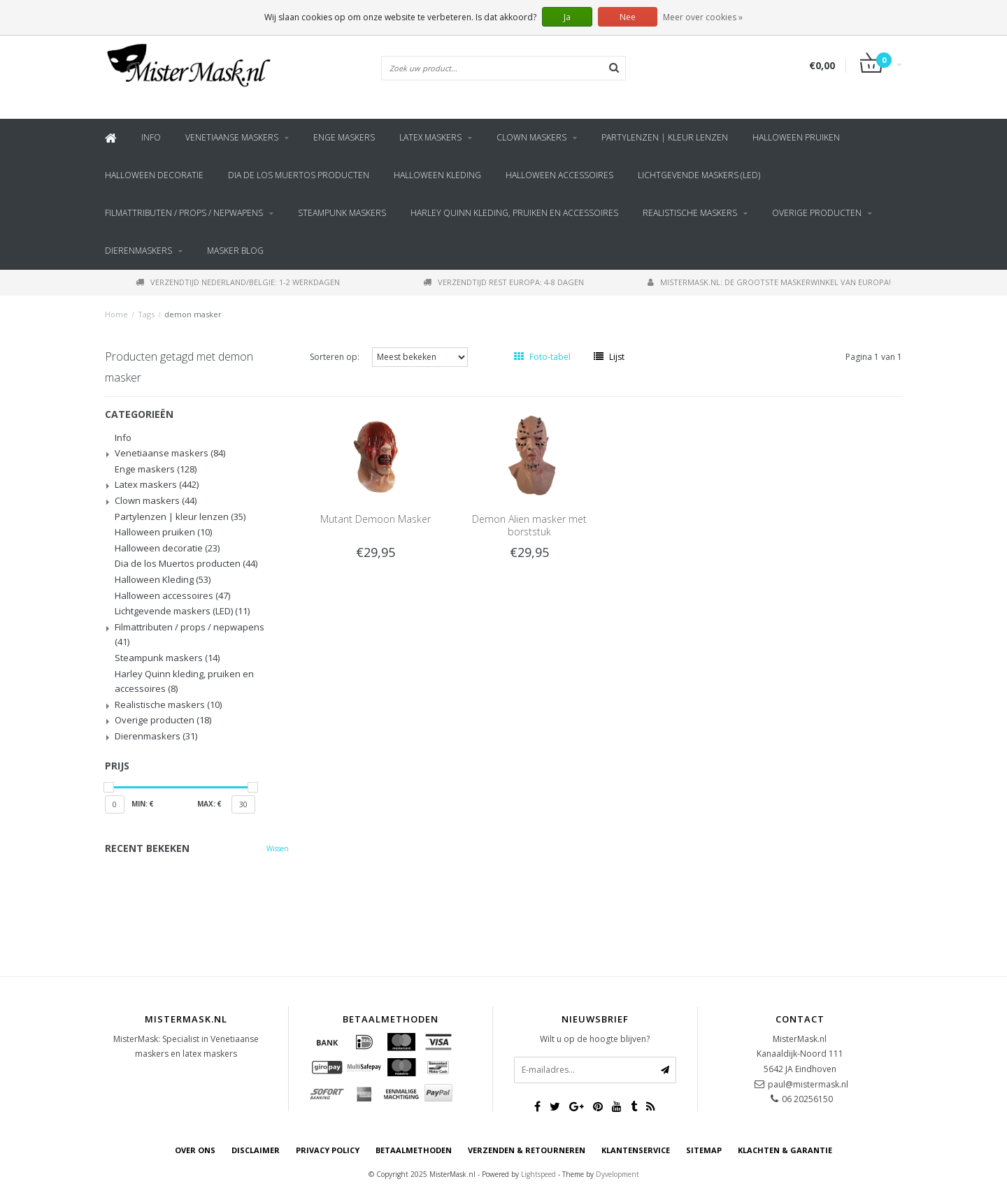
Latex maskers (430, 137)
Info (151, 137)
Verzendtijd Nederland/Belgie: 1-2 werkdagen (238, 282)
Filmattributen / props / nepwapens (184, 213)
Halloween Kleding (437, 175)
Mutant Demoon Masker (375, 519)
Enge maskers (344, 137)
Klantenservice (635, 1150)
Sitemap (704, 1150)
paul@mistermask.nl (808, 1084)
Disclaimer (255, 1150)
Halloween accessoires (559, 175)
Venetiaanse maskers (231, 137)
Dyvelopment (617, 1174)
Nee (628, 17)
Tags (146, 314)
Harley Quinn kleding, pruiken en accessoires (514, 213)
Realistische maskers (690, 213)
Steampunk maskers (342, 213)
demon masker (193, 314)
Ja (567, 17)
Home (116, 314)
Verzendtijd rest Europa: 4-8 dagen (503, 282)
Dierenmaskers (138, 250)
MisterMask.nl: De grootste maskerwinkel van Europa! (769, 282)
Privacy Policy (327, 1150)
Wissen (277, 848)
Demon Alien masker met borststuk (529, 525)
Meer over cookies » (703, 17)
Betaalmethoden (414, 1150)
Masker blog (235, 250)
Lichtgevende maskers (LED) (699, 175)
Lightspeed (538, 1174)
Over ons (195, 1150)
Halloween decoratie (154, 175)
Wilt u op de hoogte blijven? (595, 1039)
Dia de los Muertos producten (298, 175)
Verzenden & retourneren (526, 1150)
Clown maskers (531, 137)
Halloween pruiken (796, 137)
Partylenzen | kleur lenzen (664, 137)
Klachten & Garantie (785, 1150)
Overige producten (817, 213)
